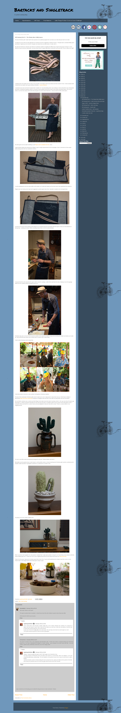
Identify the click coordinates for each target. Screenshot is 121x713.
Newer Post (18, 695)
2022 (82, 82)
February (84, 133)
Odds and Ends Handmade (26, 398)
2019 (82, 88)
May (83, 127)
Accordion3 (22, 608)
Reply (21, 618)
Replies (23, 621)
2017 (82, 92)
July (83, 123)
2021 (82, 84)
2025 (82, 76)
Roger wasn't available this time (42, 144)
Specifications (26, 20)
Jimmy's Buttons (43, 85)
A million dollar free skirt (87, 113)
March (83, 131)
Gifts (20, 601)
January (84, 135)
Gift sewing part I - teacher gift (88, 107)
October (84, 117)
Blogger (66, 707)
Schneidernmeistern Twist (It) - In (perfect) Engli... (93, 111)
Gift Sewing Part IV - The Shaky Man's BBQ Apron (93, 99)
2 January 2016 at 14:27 (31, 639)
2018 (82, 90)
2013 (82, 139)
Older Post (71, 695)
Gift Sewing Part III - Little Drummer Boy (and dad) (93, 101)
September (84, 119)
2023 (82, 80)
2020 (82, 86)
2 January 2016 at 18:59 (40, 652)
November (84, 115)
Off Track (37, 20)
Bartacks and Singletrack (43, 9)
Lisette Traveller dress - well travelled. (90, 109)
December (84, 97)
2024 (82, 78)
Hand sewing (24, 601)
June (83, 125)
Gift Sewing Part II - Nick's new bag (90, 105)
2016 (82, 94)
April (83, 129)
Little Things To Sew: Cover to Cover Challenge (68, 20)
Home (17, 20)
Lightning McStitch (28, 623)
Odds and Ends (62, 556)
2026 (82, 74)
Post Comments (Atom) (26, 697)
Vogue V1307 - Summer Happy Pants (90, 103)
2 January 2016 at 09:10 (31, 608)
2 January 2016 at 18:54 (40, 623)
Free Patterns (47, 20)
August (84, 121)
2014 (82, 137)
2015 (82, 96)
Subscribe (93, 45)
